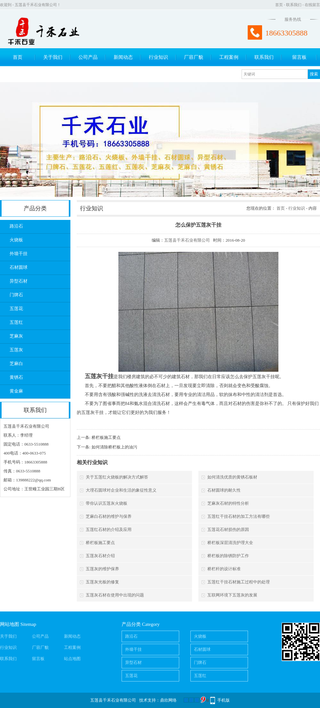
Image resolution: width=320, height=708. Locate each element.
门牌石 (16, 294)
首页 (279, 5)
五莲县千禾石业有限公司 (187, 240)
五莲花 (16, 308)
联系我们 (293, 5)
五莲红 (16, 322)
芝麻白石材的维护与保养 (109, 516)
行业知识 (158, 57)
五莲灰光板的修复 (102, 582)
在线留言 (312, 5)
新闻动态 (123, 57)
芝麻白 (16, 363)
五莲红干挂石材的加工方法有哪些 (238, 516)
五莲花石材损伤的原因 (228, 529)
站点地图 (72, 658)
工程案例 (228, 57)
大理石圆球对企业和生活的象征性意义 (121, 490)
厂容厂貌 (193, 57)
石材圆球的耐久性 (224, 490)
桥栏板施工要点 (106, 437)
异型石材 (19, 281)
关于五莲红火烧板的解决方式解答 (117, 477)
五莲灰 (16, 349)
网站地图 (9, 624)
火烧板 (16, 239)
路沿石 (16, 226)
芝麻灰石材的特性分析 (228, 503)
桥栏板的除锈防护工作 (228, 555)
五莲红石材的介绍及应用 (109, 529)
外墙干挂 (19, 253)
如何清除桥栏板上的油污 (114, 447)
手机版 (223, 700)
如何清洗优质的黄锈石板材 (232, 477)
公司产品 (88, 57)
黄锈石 (16, 377)
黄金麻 (16, 391)
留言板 (299, 57)
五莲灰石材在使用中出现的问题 (115, 595)
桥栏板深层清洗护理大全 (230, 542)
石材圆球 (19, 267)
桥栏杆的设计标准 (224, 568)
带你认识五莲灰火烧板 (106, 503)
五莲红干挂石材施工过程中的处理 (238, 582)
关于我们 (52, 57)
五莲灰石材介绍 (100, 555)
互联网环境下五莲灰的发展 (232, 595)
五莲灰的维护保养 (102, 568)
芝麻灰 (16, 336)
